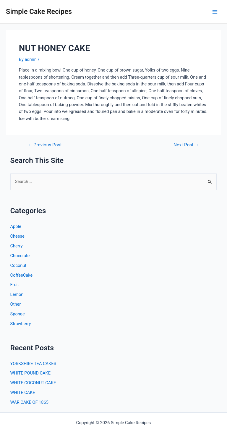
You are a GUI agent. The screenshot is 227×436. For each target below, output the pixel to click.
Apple (15, 226)
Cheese (17, 236)
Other (15, 304)
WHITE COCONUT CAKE (33, 382)
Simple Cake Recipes (39, 11)
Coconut (18, 265)
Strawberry (20, 323)
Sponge (17, 314)
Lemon (17, 294)
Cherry (16, 246)
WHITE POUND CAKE (30, 373)
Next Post (186, 145)
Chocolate (20, 255)
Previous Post (45, 145)
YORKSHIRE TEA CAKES (33, 363)
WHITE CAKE (22, 392)
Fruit (14, 284)
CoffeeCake (21, 275)
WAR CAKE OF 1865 (29, 402)
